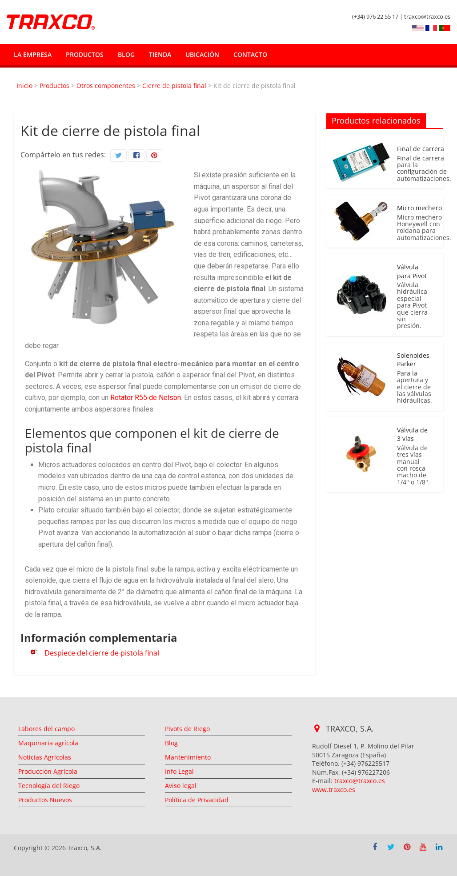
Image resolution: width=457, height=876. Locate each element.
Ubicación (202, 54)
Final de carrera (420, 148)
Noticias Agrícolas (44, 757)
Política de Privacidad (196, 800)
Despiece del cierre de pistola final (101, 653)
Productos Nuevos (45, 800)
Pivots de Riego (187, 728)
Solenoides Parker (413, 359)
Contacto (250, 54)
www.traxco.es (333, 789)
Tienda (160, 54)
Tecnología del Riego (49, 785)
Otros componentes (105, 85)
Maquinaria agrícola (48, 743)
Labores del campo (46, 728)
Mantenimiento (188, 757)
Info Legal (179, 771)
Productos (85, 54)
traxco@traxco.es (359, 780)
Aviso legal (180, 785)
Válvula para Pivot (412, 271)
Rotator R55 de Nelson (145, 397)
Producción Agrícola (47, 771)
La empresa (33, 54)
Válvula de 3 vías (412, 434)
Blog (126, 54)
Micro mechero (419, 208)
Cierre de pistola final (174, 85)
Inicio (24, 85)
